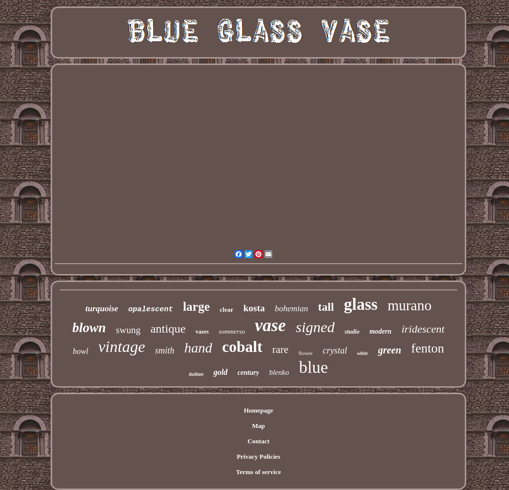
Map (258, 425)
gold (220, 372)
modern (380, 331)
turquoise (101, 308)
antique (168, 328)
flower (305, 353)
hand (198, 347)
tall (326, 307)
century (248, 372)
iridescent (423, 329)
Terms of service (258, 472)
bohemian (291, 308)
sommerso (232, 331)
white (362, 353)
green (389, 350)
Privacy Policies (258, 456)
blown (89, 327)
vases (202, 331)
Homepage (258, 410)
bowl (80, 351)
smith (164, 350)
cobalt (242, 346)
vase (270, 325)
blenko (279, 372)
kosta (253, 308)
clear (226, 309)
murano (410, 305)
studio (351, 331)
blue (313, 367)
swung (128, 330)
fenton (427, 348)
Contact (258, 441)
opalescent (150, 309)
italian (196, 374)
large (196, 306)
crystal (335, 350)
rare (280, 349)
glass (361, 304)
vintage (121, 346)
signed (315, 327)
